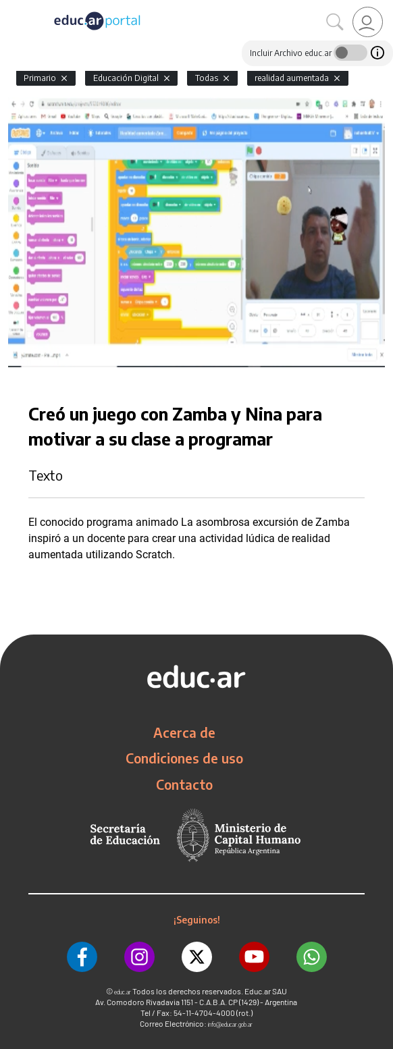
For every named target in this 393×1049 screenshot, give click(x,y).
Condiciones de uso (184, 758)
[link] (367, 22)
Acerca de (184, 732)
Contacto (184, 784)
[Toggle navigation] (12, 7)
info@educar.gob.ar (230, 1024)
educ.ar (122, 992)
